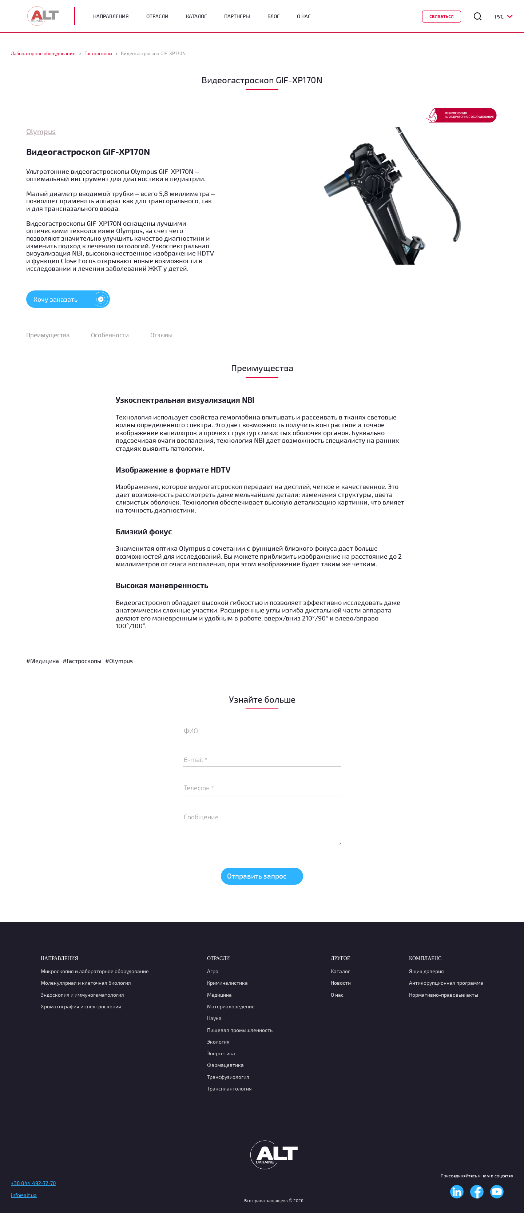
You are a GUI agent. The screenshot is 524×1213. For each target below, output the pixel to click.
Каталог (196, 16)
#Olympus (119, 661)
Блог (273, 16)
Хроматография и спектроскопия (81, 1006)
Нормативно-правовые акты (443, 995)
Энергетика (221, 1053)
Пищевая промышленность (240, 1030)
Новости (341, 983)
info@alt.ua (24, 1195)
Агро (212, 971)
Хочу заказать (71, 299)
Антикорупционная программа (446, 983)
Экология (218, 1042)
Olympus (41, 131)
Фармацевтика (225, 1065)
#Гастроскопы (82, 661)
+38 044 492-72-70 (33, 1183)
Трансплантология (229, 1088)
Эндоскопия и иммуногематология (82, 995)
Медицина (219, 995)
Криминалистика (227, 983)
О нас (337, 995)
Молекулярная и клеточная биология (86, 983)
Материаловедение (231, 1006)
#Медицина (42, 661)
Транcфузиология (228, 1077)
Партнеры (237, 16)
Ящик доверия (426, 971)
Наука (214, 1018)
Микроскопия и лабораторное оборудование (95, 971)
